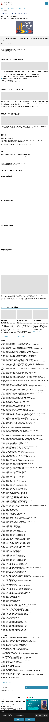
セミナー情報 (4, 687)
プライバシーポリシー (14, 715)
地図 (2, 703)
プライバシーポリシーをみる (6, 682)
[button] (41, 715)
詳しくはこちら (5, 336)
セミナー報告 (27, 687)
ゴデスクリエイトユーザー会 (7, 690)
